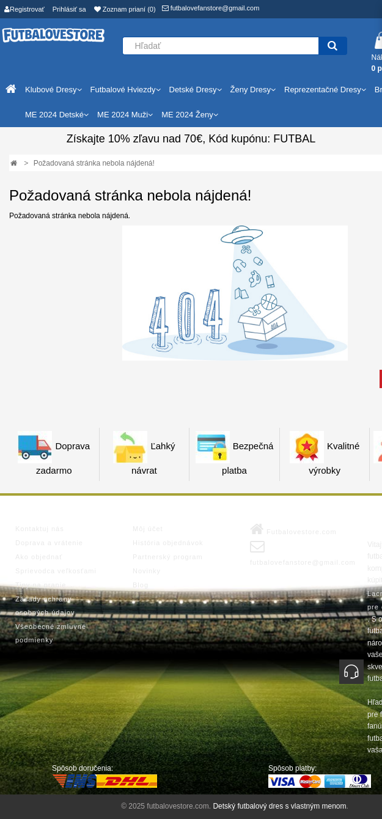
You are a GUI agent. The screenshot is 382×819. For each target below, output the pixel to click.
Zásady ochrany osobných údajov (45, 605)
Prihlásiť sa (69, 9)
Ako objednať (38, 556)
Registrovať (24, 9)
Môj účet (148, 528)
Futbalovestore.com (293, 529)
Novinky (147, 571)
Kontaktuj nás (39, 528)
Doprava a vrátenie (49, 542)
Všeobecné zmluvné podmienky (50, 633)
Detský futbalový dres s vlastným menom (279, 806)
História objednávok (168, 542)
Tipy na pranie (40, 585)
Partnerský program (168, 556)
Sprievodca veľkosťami (56, 571)
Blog (141, 585)
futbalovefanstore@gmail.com (211, 8)
